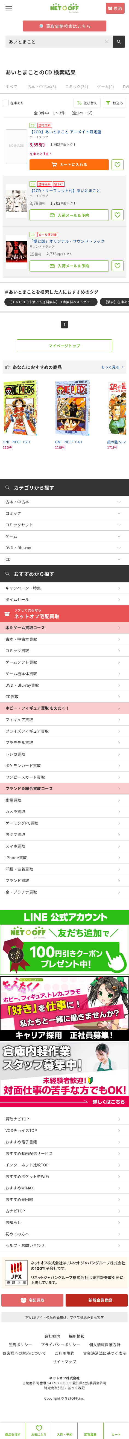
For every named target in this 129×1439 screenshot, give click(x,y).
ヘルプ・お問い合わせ (25, 1245)
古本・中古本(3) (41, 86)
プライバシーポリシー (60, 1344)
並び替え (90, 102)
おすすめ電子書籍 (21, 1142)
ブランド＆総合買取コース (29, 788)
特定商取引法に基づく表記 (64, 1387)
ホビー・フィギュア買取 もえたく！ (37, 708)
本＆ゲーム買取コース (25, 627)
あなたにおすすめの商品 (68, 367)
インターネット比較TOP (27, 1165)
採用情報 (77, 1336)
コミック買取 (17, 650)
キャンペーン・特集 (23, 588)
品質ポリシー (20, 1344)
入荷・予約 (64, 1434)
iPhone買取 (16, 857)
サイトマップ (65, 1361)
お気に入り (39, 1434)
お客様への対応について (24, 1353)
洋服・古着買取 (19, 869)
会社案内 (52, 1336)
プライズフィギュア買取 (27, 731)
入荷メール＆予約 (73, 215)
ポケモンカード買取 (23, 765)
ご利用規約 (64, 1353)
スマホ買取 (15, 846)
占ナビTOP (15, 1210)
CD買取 (12, 696)
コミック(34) (76, 86)
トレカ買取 (15, 754)
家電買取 (13, 800)
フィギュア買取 (19, 719)
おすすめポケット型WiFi (27, 1176)
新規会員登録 (100, 1300)
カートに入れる (73, 164)
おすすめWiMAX (19, 1188)
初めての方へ (17, 1233)
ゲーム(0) (105, 86)
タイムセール (17, 599)
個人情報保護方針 (105, 1344)
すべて (11, 86)
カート (116, 1434)
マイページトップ (64, 345)
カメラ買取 (15, 811)
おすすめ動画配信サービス (29, 1153)
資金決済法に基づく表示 (105, 1353)
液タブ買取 (15, 834)
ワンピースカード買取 (25, 777)
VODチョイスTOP (21, 1130)
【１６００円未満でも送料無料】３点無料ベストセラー (50, 301)
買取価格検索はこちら (65, 26)
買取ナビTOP (17, 1119)
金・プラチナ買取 (21, 892)
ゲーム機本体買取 (21, 673)
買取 (117, 8)
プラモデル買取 (19, 742)
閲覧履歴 (90, 1434)
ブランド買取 (17, 880)
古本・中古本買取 (21, 639)
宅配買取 (37, 1300)
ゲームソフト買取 (21, 662)
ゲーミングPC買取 (21, 823)
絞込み (118, 102)
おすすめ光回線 (19, 1199)
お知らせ (13, 1222)
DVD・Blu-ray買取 (22, 685)
